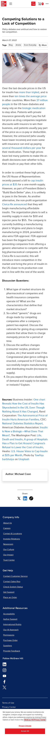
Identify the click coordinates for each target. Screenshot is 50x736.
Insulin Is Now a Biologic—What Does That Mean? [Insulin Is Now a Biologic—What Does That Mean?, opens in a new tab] (25, 431)
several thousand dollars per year (21, 148)
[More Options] (47, 4)
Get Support (8, 592)
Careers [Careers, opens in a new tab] (6, 528)
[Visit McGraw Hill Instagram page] (4, 670)
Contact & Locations (12, 534)
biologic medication (33, 108)
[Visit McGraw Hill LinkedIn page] (4, 664)
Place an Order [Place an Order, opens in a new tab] (10, 597)
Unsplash (23, 459)
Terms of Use (8, 703)
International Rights (12, 624)
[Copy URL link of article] (31, 498)
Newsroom (8, 544)
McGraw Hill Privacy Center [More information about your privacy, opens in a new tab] (35, 720)
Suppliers (7, 646)
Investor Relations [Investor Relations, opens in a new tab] (11, 539)
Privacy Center (9, 707)
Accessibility (9, 614)
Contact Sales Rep (11, 581)
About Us (7, 523)
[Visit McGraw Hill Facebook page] (4, 681)
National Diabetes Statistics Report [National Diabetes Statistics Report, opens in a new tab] (22, 423)
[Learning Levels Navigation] (11, 4)
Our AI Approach (11, 630)
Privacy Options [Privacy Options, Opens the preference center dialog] (25, 726)
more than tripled (29, 92)
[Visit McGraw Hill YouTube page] (4, 676)
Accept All (25, 731)
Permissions (8, 635)
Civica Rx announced (14, 204)
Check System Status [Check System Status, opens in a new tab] (13, 587)
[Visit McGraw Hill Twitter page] (4, 687)
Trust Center (9, 560)
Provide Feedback (11, 651)
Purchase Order (10, 640)
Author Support (10, 619)
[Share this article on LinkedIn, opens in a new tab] (25, 498)
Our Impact (8, 555)
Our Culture (8, 549)
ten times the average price (31, 96)
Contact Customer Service (15, 576)
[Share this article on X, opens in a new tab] (19, 498)
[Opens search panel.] (33, 4)
